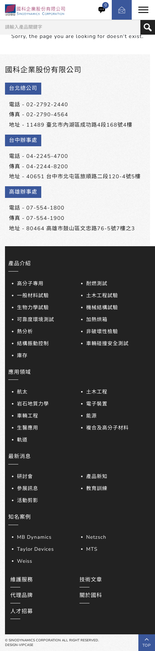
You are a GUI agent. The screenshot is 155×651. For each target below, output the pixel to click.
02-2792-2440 (47, 104)
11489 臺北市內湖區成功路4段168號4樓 (79, 125)
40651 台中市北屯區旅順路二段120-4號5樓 (83, 176)
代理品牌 (21, 595)
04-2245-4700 (47, 156)
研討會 (25, 476)
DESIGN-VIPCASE (19, 645)
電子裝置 (96, 403)
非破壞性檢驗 (102, 331)
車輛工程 (27, 415)
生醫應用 (27, 427)
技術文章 (90, 579)
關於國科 (90, 595)
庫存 (22, 355)
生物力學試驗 (33, 307)
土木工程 (96, 391)
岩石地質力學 (33, 403)
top (147, 642)
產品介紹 (19, 263)
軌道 (22, 439)
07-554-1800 (45, 208)
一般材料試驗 (33, 295)
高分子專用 (30, 283)
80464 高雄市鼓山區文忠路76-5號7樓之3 (80, 228)
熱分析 (25, 331)
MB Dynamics (34, 537)
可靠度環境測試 (35, 319)
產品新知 (96, 476)
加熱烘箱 (96, 319)
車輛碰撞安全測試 (107, 343)
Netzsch (96, 537)
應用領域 (19, 372)
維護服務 (21, 579)
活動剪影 (27, 500)
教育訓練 (96, 488)
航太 (22, 391)
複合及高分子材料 (107, 427)
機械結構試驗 (102, 307)
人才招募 (21, 611)
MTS (91, 549)
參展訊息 (27, 488)
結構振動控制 (33, 343)
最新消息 (19, 456)
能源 (91, 415)
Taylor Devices (35, 549)
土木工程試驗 (102, 295)
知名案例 (19, 517)
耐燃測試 (96, 283)
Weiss (24, 561)
